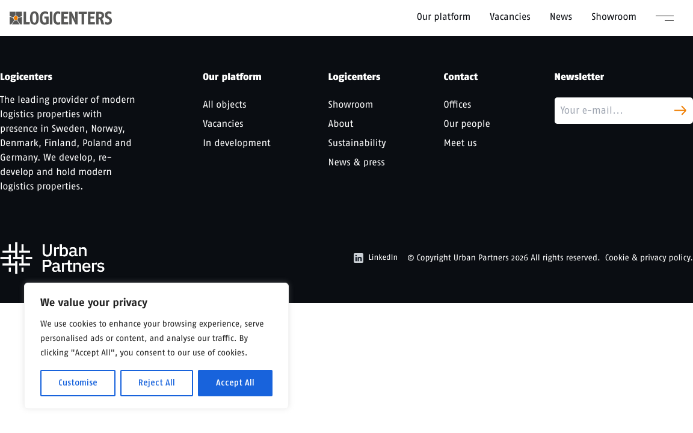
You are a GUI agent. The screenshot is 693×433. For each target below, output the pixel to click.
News (561, 16)
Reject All (156, 383)
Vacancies (510, 16)
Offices (458, 104)
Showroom (613, 16)
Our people (467, 123)
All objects (224, 104)
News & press (356, 162)
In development (236, 143)
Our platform (444, 16)
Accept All (235, 383)
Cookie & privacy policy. (649, 258)
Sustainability (357, 143)
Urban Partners (481, 258)
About (341, 123)
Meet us (460, 143)
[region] (156, 346)
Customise (77, 383)
